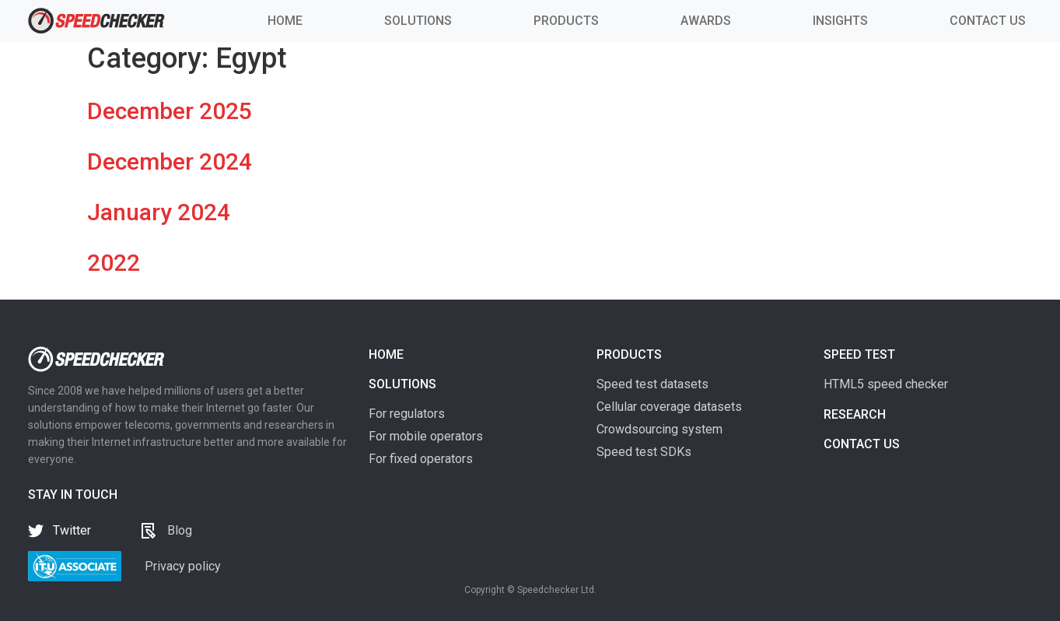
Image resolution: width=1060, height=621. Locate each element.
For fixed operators (421, 458)
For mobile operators (426, 436)
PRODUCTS (566, 20)
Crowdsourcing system (659, 429)
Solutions (402, 384)
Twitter (72, 530)
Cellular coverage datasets (669, 406)
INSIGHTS (840, 20)
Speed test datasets (652, 384)
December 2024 (169, 161)
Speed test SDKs (643, 451)
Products (629, 354)
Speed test (859, 354)
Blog (179, 530)
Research (855, 414)
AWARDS (705, 20)
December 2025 (169, 111)
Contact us (862, 444)
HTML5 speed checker (886, 384)
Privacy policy (183, 566)
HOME (285, 20)
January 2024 (158, 212)
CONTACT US (988, 20)
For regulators (407, 413)
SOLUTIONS (418, 20)
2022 (113, 262)
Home (386, 354)
